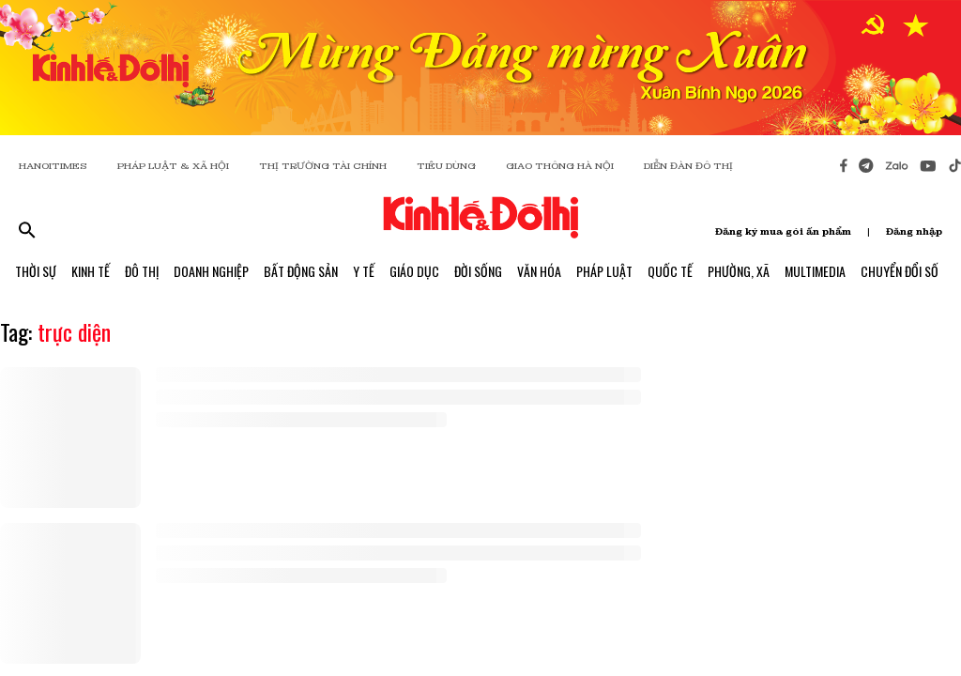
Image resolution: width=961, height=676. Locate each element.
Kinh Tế (90, 271)
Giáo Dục (414, 271)
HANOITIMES (53, 166)
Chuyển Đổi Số (899, 271)
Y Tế (363, 271)
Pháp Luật (604, 271)
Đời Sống (478, 271)
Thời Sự (35, 271)
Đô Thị (142, 271)
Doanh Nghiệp (211, 271)
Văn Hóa (539, 271)
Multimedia (815, 271)
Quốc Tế (670, 271)
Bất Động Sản (301, 271)
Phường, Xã (739, 271)
